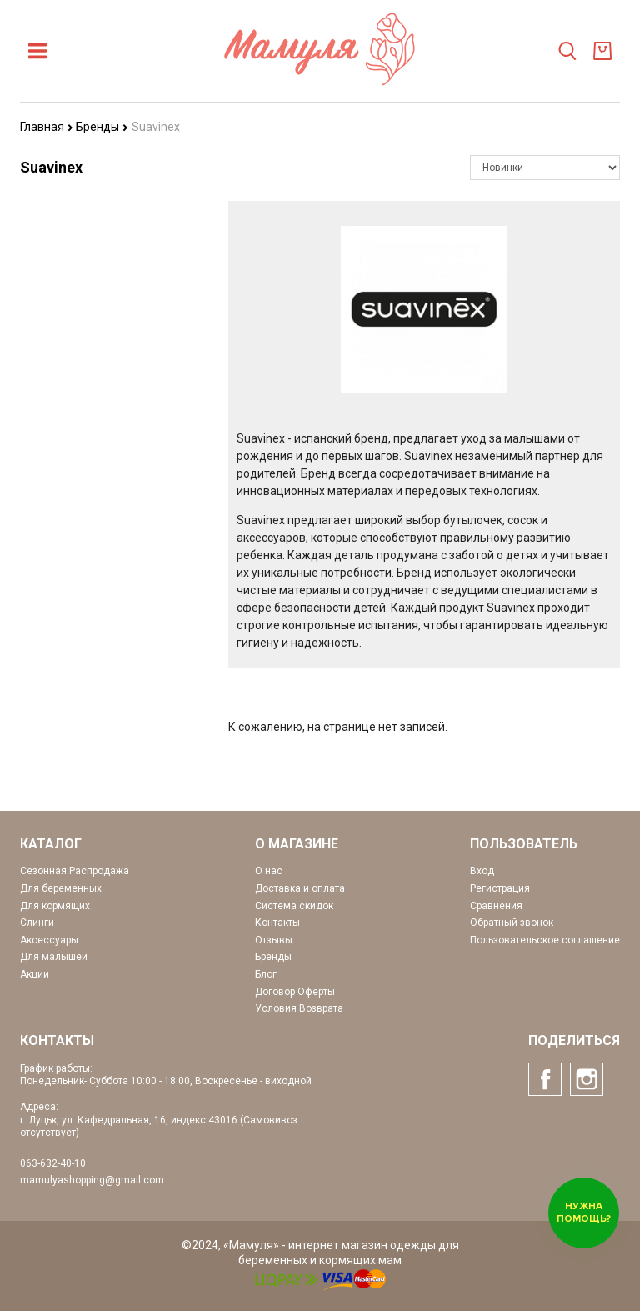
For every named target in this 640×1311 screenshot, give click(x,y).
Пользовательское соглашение (545, 940)
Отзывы (273, 940)
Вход (482, 871)
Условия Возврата (299, 1008)
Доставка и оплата (300, 888)
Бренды (102, 126)
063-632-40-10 (53, 1163)
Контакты (277, 922)
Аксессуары (49, 940)
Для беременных (61, 888)
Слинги (37, 922)
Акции (34, 974)
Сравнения (496, 906)
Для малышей (54, 957)
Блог (266, 974)
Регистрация (500, 888)
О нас (268, 871)
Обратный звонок (511, 922)
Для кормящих (55, 906)
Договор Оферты (295, 992)
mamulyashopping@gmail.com (92, 1180)
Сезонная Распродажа (74, 871)
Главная (46, 126)
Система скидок (294, 906)
